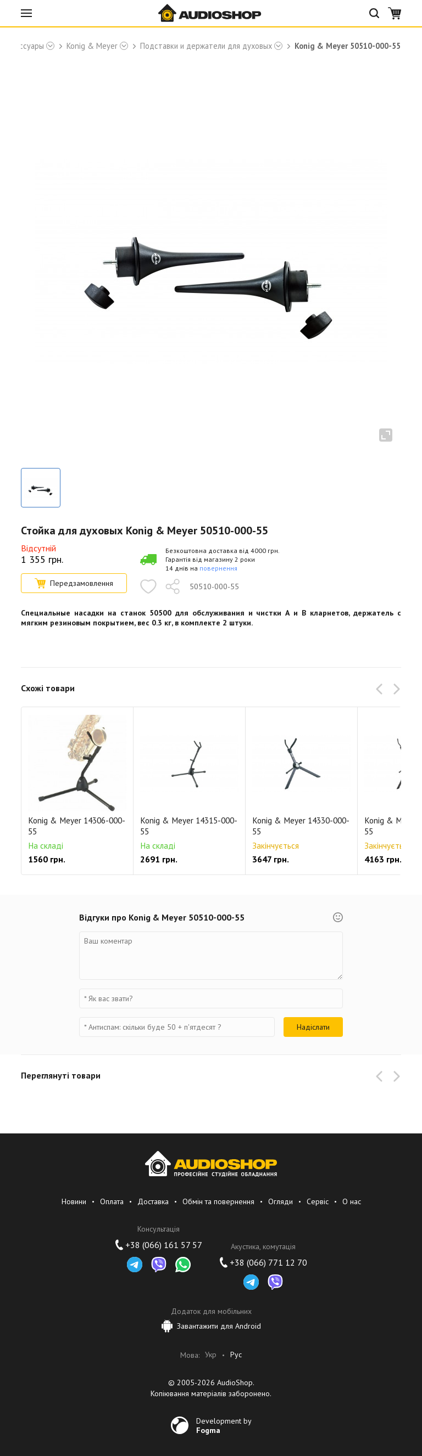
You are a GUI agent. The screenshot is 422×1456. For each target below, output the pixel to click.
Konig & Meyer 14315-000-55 (188, 826)
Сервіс (318, 1201)
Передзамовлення (74, 583)
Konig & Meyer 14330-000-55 (300, 826)
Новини (74, 1201)
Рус (236, 1354)
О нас (351, 1201)
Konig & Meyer (92, 46)
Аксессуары (23, 46)
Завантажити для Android (211, 1326)
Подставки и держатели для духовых (206, 46)
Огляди (280, 1201)
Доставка (153, 1201)
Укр (210, 1354)
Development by (224, 1425)
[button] (381, 689)
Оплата (112, 1201)
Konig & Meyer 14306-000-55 (76, 826)
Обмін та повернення (218, 1201)
